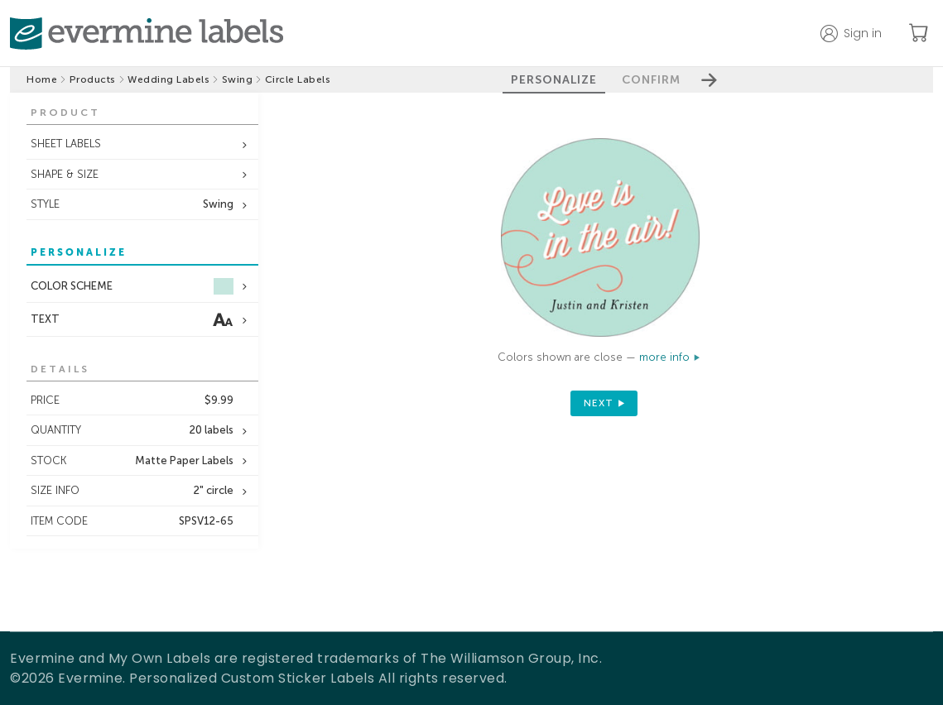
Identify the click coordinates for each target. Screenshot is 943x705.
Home (41, 79)
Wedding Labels (168, 79)
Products (93, 79)
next (598, 403)
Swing (237, 79)
